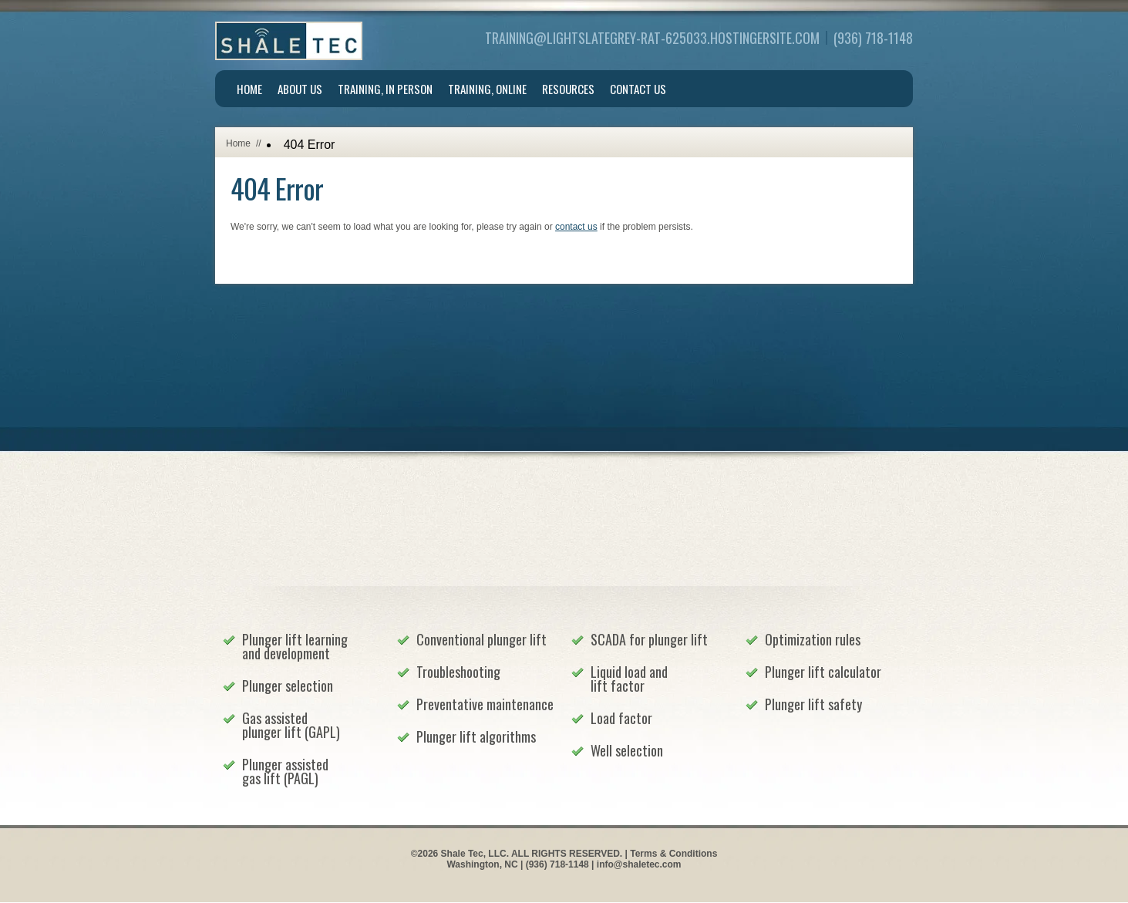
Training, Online (487, 88)
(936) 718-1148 (873, 38)
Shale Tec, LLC (288, 41)
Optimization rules (812, 639)
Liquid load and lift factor (629, 679)
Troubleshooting (458, 672)
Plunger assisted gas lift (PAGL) (285, 771)
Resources (568, 88)
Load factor (621, 718)
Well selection (627, 750)
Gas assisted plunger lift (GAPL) (291, 725)
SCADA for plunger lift (649, 639)
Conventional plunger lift (481, 639)
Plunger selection (287, 686)
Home (249, 88)
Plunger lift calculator (823, 672)
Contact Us (638, 88)
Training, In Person (385, 88)
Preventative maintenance (485, 704)
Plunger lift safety (813, 704)
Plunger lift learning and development (295, 646)
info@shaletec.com (639, 864)
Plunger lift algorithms (476, 736)
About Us (300, 88)
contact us (576, 226)
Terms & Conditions (673, 853)
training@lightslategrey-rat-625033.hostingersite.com (652, 38)
